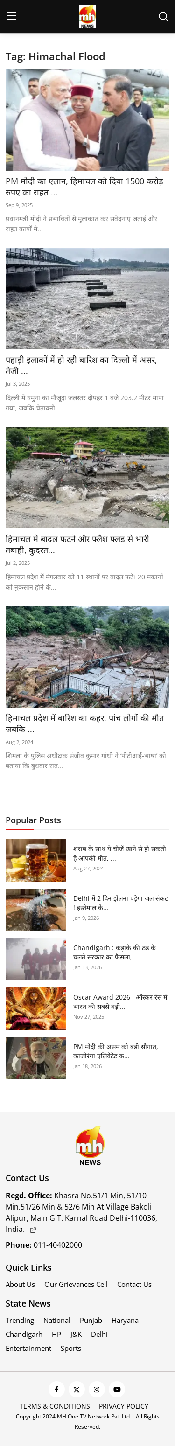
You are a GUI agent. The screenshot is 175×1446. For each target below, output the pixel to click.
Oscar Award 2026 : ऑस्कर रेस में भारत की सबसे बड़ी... (120, 1002)
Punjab (91, 1320)
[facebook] (57, 1389)
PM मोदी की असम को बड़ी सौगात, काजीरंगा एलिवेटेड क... (115, 1051)
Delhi (99, 1334)
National (56, 1320)
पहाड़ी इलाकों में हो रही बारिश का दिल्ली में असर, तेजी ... (81, 365)
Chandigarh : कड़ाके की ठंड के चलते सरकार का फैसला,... (114, 952)
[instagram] (97, 1389)
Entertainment (28, 1348)
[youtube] (117, 1389)
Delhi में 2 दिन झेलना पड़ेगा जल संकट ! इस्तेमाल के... (120, 903)
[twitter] (77, 1389)
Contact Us (134, 1284)
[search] (163, 16)
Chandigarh (24, 1334)
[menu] (11, 16)
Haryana (125, 1320)
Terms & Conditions (55, 1406)
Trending (20, 1320)
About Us (20, 1284)
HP (56, 1334)
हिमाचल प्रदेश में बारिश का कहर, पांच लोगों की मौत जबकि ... (85, 723)
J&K (76, 1334)
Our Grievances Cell (76, 1284)
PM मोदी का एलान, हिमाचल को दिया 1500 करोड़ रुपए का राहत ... (84, 186)
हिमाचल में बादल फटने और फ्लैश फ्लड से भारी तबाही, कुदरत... (77, 544)
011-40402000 (44, 1245)
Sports (71, 1348)
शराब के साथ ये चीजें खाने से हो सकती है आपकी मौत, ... (119, 853)
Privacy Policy (123, 1406)
